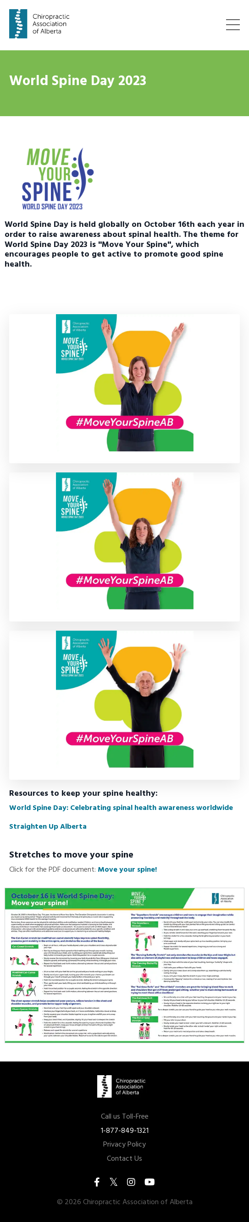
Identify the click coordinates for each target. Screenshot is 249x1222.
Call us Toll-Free (125, 1117)
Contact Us (124, 1159)
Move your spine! (127, 870)
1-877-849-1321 (125, 1131)
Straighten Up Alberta (48, 827)
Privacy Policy (124, 1145)
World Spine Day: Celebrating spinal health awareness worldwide (121, 808)
